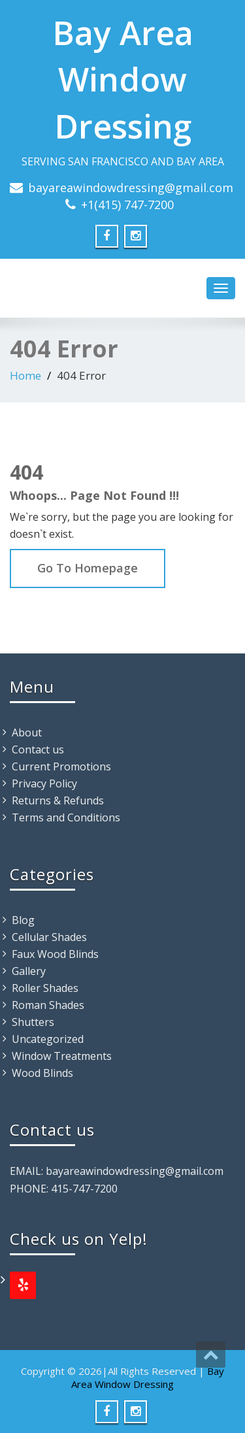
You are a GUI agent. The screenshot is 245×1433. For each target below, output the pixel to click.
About (27, 732)
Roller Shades (45, 988)
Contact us (38, 749)
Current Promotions (61, 766)
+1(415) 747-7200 (127, 204)
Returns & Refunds (58, 800)
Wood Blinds (42, 1073)
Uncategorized (48, 1039)
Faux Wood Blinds (55, 954)
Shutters (33, 1022)
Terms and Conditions (66, 817)
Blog (23, 920)
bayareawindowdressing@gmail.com (130, 187)
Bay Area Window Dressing (122, 79)
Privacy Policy (44, 783)
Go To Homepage (87, 568)
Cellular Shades (49, 937)
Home (25, 375)
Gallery (29, 971)
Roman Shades (48, 1005)
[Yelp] (23, 1285)
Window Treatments (62, 1056)
